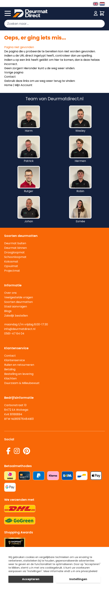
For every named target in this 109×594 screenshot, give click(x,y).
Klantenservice (14, 360)
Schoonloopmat (15, 257)
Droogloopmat (14, 252)
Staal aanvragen (15, 306)
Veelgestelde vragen (18, 297)
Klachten (10, 378)
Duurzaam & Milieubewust (22, 383)
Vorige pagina (13, 72)
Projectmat (12, 271)
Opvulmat (11, 266)
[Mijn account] (96, 13)
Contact (10, 77)
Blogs (8, 311)
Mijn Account (23, 85)
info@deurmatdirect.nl (19, 329)
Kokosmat (11, 262)
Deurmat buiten (15, 243)
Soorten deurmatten (18, 302)
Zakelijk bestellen (16, 316)
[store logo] (52, 13)
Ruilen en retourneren (19, 365)
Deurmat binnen (15, 248)
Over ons (10, 293)
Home (8, 85)
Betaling (9, 369)
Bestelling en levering (18, 374)
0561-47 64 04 (14, 334)
